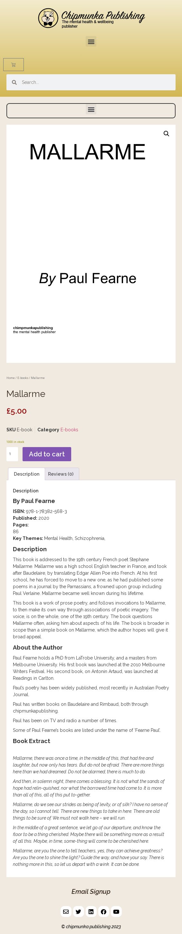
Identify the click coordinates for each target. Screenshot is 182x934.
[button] (91, 41)
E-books (22, 378)
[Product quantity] (12, 454)
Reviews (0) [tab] (60, 474)
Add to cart (47, 454)
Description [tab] (26, 474)
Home (10, 378)
